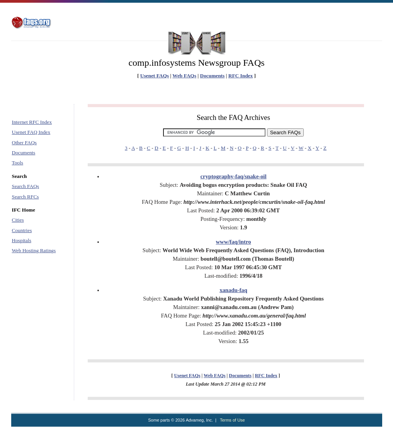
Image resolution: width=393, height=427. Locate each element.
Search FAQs (25, 186)
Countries (22, 230)
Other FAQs (24, 142)
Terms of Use (232, 420)
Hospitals (21, 240)
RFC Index (240, 76)
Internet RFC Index (32, 122)
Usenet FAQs (154, 76)
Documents (212, 76)
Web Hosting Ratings (34, 250)
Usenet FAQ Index (31, 132)
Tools (17, 163)
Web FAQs (184, 76)
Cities (18, 220)
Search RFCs (25, 197)
